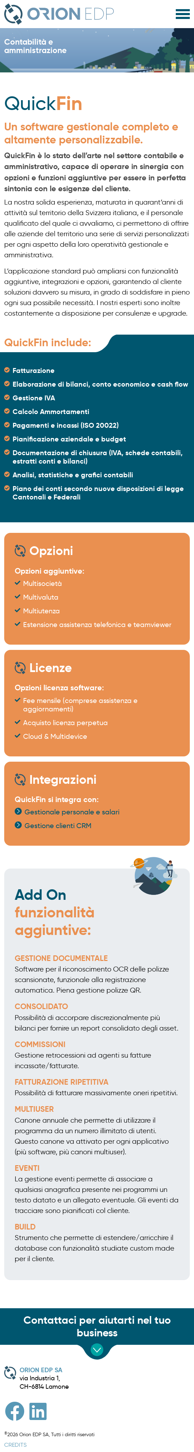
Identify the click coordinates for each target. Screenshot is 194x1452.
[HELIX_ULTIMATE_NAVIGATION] (183, 12)
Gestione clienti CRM (58, 825)
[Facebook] (15, 1411)
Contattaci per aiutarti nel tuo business (97, 1326)
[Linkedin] (38, 1411)
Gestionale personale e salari (72, 812)
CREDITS (15, 1444)
